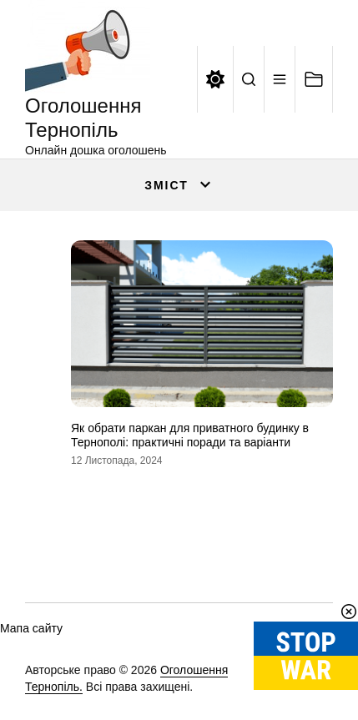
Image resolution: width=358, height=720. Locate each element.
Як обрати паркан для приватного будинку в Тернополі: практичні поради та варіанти (190, 435)
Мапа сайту (31, 628)
